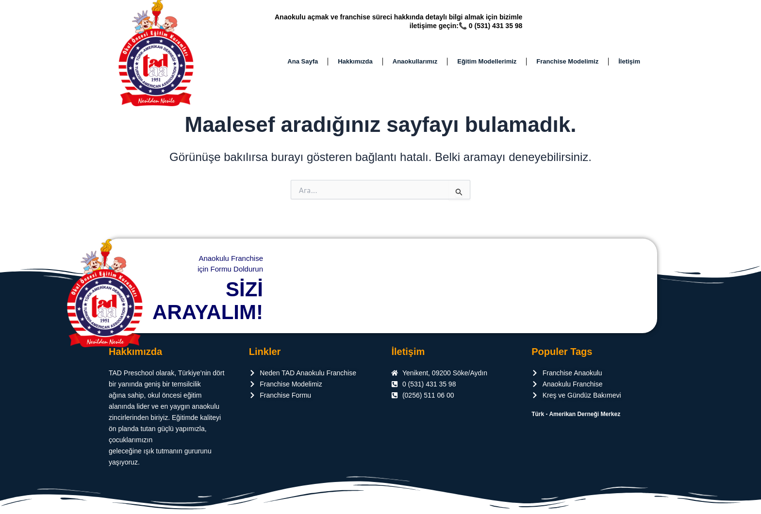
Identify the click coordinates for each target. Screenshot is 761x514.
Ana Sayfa (302, 63)
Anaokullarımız (415, 63)
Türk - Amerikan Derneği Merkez (575, 414)
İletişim (629, 63)
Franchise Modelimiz (567, 63)
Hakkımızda (355, 63)
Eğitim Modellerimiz (486, 63)
